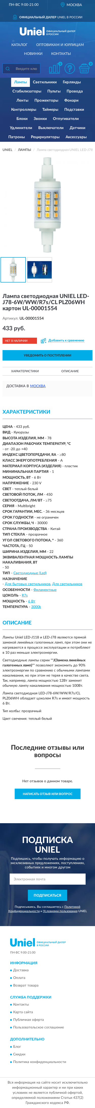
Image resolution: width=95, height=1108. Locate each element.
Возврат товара (26, 985)
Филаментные (44, 590)
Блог (17, 1047)
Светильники (45, 82)
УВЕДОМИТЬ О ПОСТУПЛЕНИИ (47, 355)
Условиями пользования (60, 911)
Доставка (21, 970)
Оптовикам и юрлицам (60, 45)
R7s (25, 595)
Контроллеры (23, 110)
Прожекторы (46, 100)
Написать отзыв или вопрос (47, 793)
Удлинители (21, 128)
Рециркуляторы (45, 137)
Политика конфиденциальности (39, 1062)
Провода (75, 91)
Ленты (22, 100)
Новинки (33, 54)
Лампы (20, 82)
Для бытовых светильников (27, 584)
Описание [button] (70, 371)
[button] (69, 68)
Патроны (16, 137)
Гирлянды (72, 82)
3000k (36, 607)
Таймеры (50, 110)
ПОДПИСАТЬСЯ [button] (47, 895)
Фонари (71, 100)
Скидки (19, 1054)
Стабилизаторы (26, 91)
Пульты (54, 91)
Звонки (40, 119)
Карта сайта (23, 1012)
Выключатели (51, 128)
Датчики (77, 128)
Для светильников (67, 584)
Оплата (19, 978)
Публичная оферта (28, 1020)
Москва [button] (38, 386)
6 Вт (31, 601)
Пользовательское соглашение (38, 1027)
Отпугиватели (66, 119)
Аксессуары (76, 137)
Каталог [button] (19, 45)
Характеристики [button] (25, 371)
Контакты (61, 54)
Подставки (74, 110)
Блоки (22, 119)
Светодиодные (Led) (30, 573)
